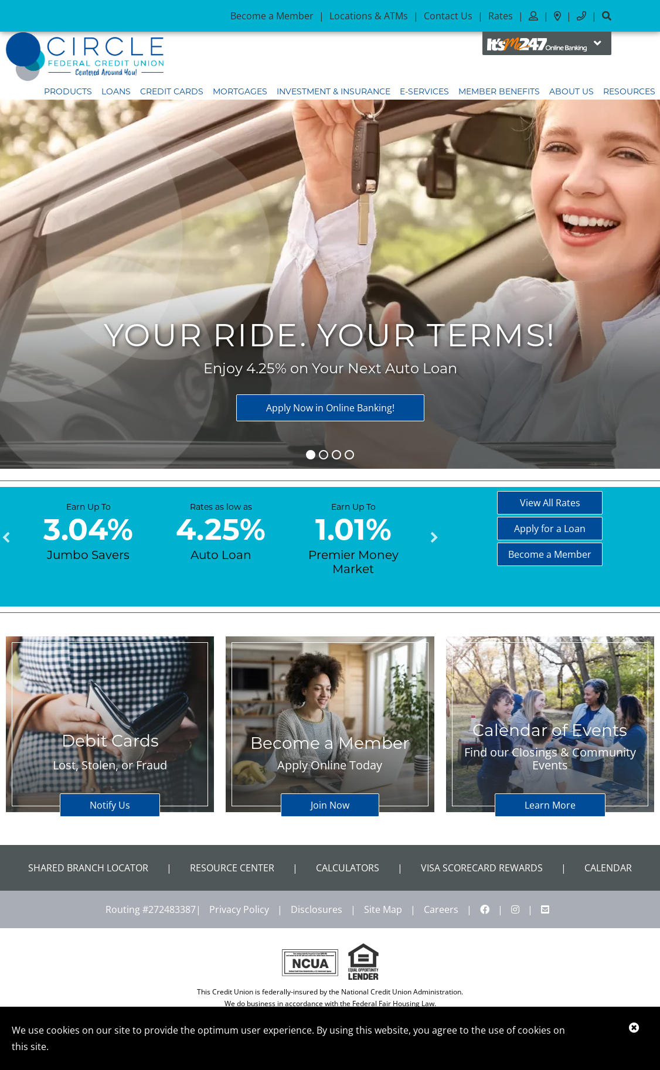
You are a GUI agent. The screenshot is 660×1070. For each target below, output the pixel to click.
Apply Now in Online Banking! (330, 407)
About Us (571, 91)
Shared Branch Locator (88, 867)
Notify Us (110, 805)
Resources (629, 91)
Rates (500, 15)
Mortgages (240, 91)
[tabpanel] (88, 531)
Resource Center (232, 867)
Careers (441, 909)
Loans (116, 91)
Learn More (550, 805)
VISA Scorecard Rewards (482, 867)
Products (68, 91)
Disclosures (316, 909)
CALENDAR (608, 867)
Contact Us (448, 15)
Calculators (347, 867)
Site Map (383, 909)
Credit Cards (171, 91)
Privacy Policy (239, 909)
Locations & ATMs (368, 15)
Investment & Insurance (333, 91)
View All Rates (550, 502)
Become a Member (272, 15)
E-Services (424, 91)
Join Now (330, 805)
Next (434, 538)
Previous (6, 538)
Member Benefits (499, 91)
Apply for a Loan (550, 528)
